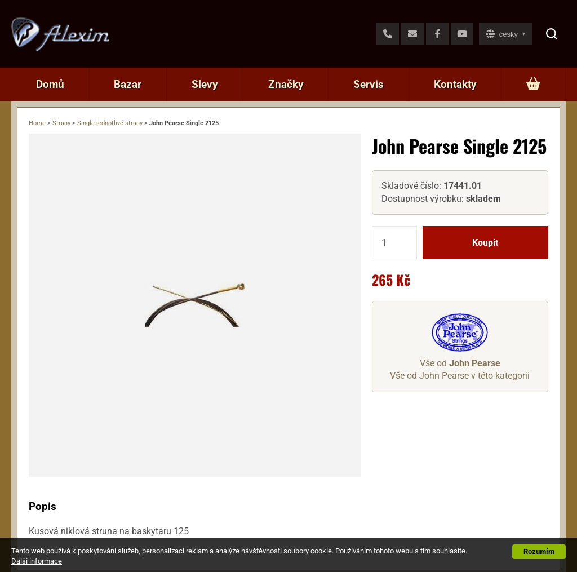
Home (37, 123)
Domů (50, 84)
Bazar (127, 84)
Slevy (205, 84)
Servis (368, 84)
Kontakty (455, 84)
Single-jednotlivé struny (110, 123)
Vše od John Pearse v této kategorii (460, 375)
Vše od (460, 363)
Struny (61, 123)
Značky (286, 84)
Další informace (36, 561)
